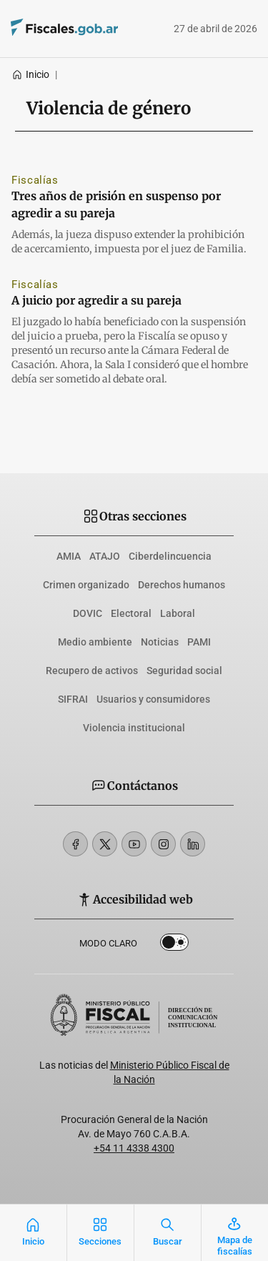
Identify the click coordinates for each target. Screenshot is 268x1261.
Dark (174, 945)
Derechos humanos (181, 584)
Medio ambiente (95, 642)
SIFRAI (73, 699)
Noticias (160, 642)
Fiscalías (35, 180)
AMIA (68, 556)
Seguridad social (184, 670)
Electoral (131, 613)
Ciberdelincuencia (170, 556)
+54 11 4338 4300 (134, 1148)
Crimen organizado (86, 584)
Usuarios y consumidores (153, 699)
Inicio (30, 74)
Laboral (177, 613)
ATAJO (104, 556)
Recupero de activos (92, 670)
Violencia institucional (134, 727)
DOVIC (87, 613)
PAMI (199, 642)
